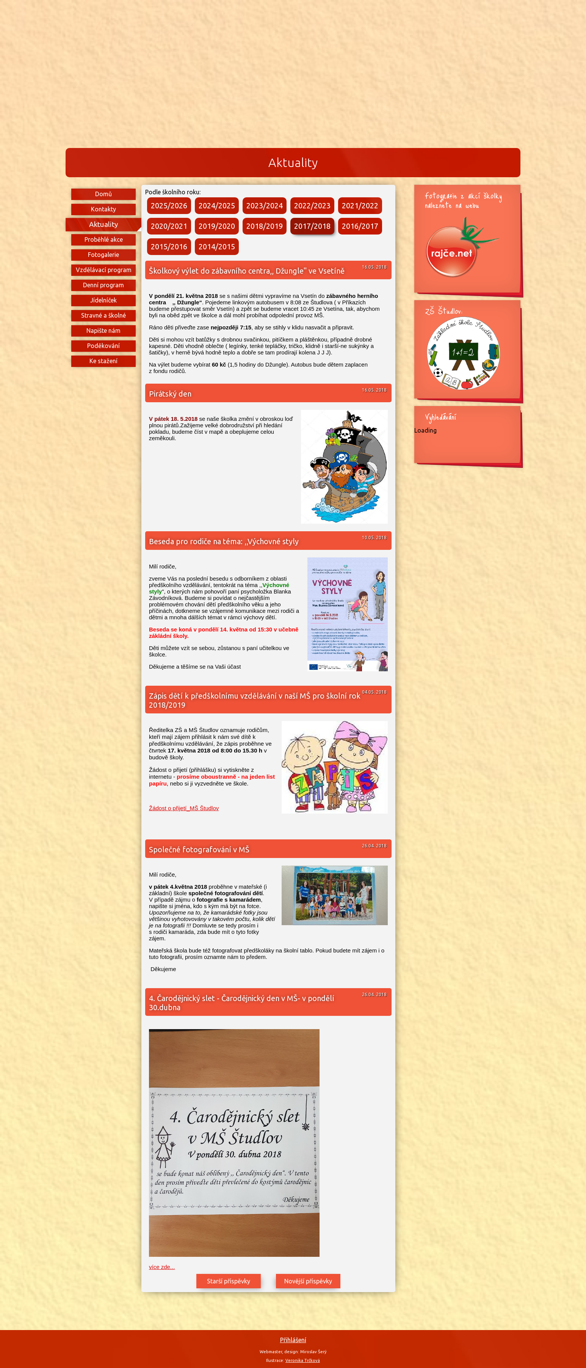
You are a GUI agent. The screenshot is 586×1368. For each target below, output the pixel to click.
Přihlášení (293, 1340)
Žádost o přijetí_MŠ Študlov (184, 808)
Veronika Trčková (302, 1360)
